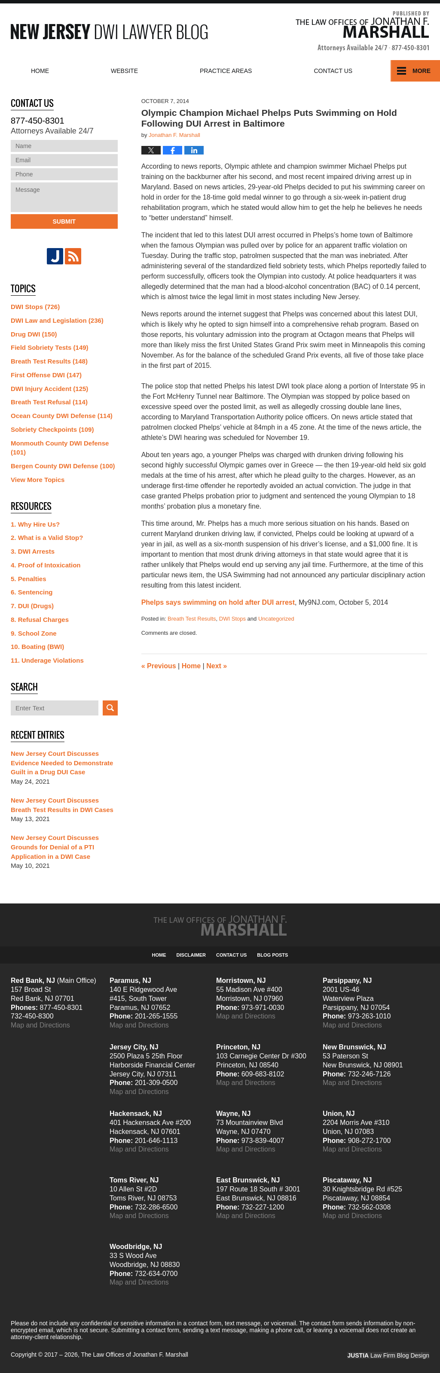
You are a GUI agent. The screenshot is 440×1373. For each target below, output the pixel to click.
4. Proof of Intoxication (46, 565)
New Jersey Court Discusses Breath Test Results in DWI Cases (62, 805)
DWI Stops (232, 618)
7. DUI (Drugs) (32, 605)
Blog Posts (272, 955)
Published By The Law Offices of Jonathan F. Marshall (362, 31)
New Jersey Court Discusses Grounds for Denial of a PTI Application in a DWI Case (55, 847)
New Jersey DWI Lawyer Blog (109, 31)
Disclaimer (191, 955)
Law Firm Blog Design (388, 1355)
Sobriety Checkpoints (52, 429)
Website (124, 70)
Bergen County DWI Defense (63, 466)
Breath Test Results (192, 618)
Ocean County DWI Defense (62, 415)
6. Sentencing (32, 592)
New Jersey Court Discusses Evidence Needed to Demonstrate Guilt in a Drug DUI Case (62, 763)
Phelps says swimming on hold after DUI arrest (218, 602)
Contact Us (231, 955)
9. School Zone (34, 633)
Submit (64, 221)
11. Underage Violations (47, 660)
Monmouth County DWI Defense (60, 447)
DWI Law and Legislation (57, 320)
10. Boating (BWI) (37, 646)
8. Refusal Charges (40, 619)
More (421, 70)
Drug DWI (34, 334)
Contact (333, 70)
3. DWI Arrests (33, 551)
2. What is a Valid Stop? (47, 537)
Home (40, 70)
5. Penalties (28, 578)
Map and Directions (40, 1025)
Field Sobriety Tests (50, 347)
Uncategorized (276, 618)
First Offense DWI (46, 375)
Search (110, 707)
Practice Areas (226, 70)
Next (216, 666)
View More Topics (37, 479)
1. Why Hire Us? (35, 524)
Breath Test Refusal (49, 402)
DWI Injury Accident (49, 388)
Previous (158, 666)
